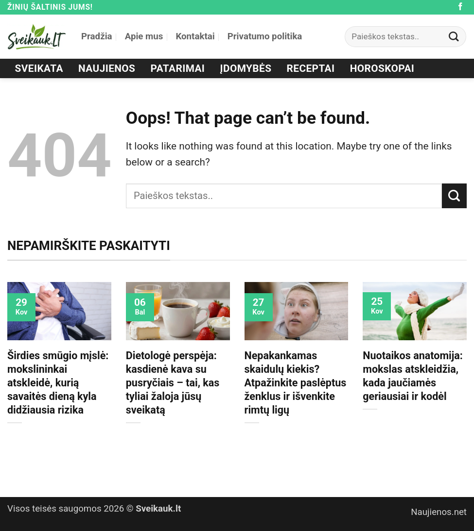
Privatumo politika (265, 36)
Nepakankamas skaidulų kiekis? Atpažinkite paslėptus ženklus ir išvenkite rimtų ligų (296, 382)
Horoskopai (382, 68)
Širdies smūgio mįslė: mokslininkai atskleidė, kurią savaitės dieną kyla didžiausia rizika (57, 382)
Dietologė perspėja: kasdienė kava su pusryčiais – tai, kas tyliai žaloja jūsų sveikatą (173, 382)
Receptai (311, 68)
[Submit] (454, 36)
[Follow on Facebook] (460, 7)
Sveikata (39, 68)
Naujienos (106, 68)
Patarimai (178, 68)
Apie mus (144, 36)
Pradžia (96, 36)
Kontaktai (195, 36)
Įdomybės (246, 68)
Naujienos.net (439, 512)
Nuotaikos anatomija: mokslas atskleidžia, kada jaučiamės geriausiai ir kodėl (413, 375)
